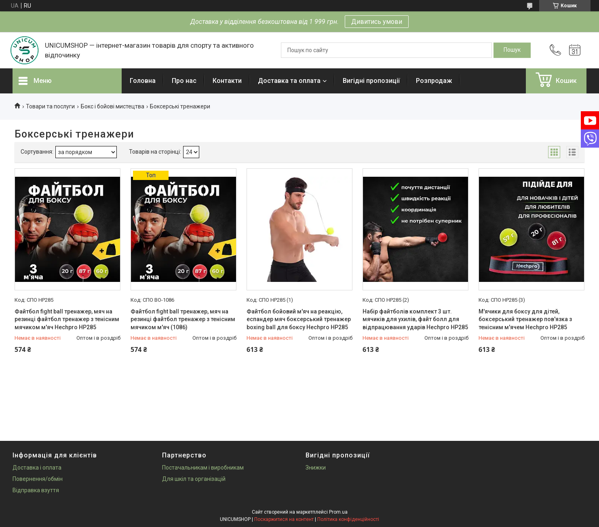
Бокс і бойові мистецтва (112, 106)
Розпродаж (434, 81)
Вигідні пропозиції (371, 81)
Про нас (184, 81)
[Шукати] (512, 50)
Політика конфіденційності (348, 519)
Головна (143, 81)
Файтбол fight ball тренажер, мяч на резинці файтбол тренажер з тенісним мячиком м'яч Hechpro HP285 (67, 319)
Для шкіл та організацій (194, 479)
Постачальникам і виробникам (203, 467)
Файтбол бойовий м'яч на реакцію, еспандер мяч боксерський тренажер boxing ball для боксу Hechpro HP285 (299, 319)
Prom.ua (338, 512)
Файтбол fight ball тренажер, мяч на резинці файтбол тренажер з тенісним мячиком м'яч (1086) (183, 319)
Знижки (316, 467)
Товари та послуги (50, 106)
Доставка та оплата (289, 81)
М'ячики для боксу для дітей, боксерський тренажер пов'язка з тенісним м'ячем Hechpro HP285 (525, 319)
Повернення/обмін (38, 479)
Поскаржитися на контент (284, 519)
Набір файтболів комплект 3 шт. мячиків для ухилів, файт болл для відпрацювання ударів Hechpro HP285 (415, 319)
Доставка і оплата (37, 467)
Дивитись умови (376, 21)
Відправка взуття (36, 490)
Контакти (227, 81)
